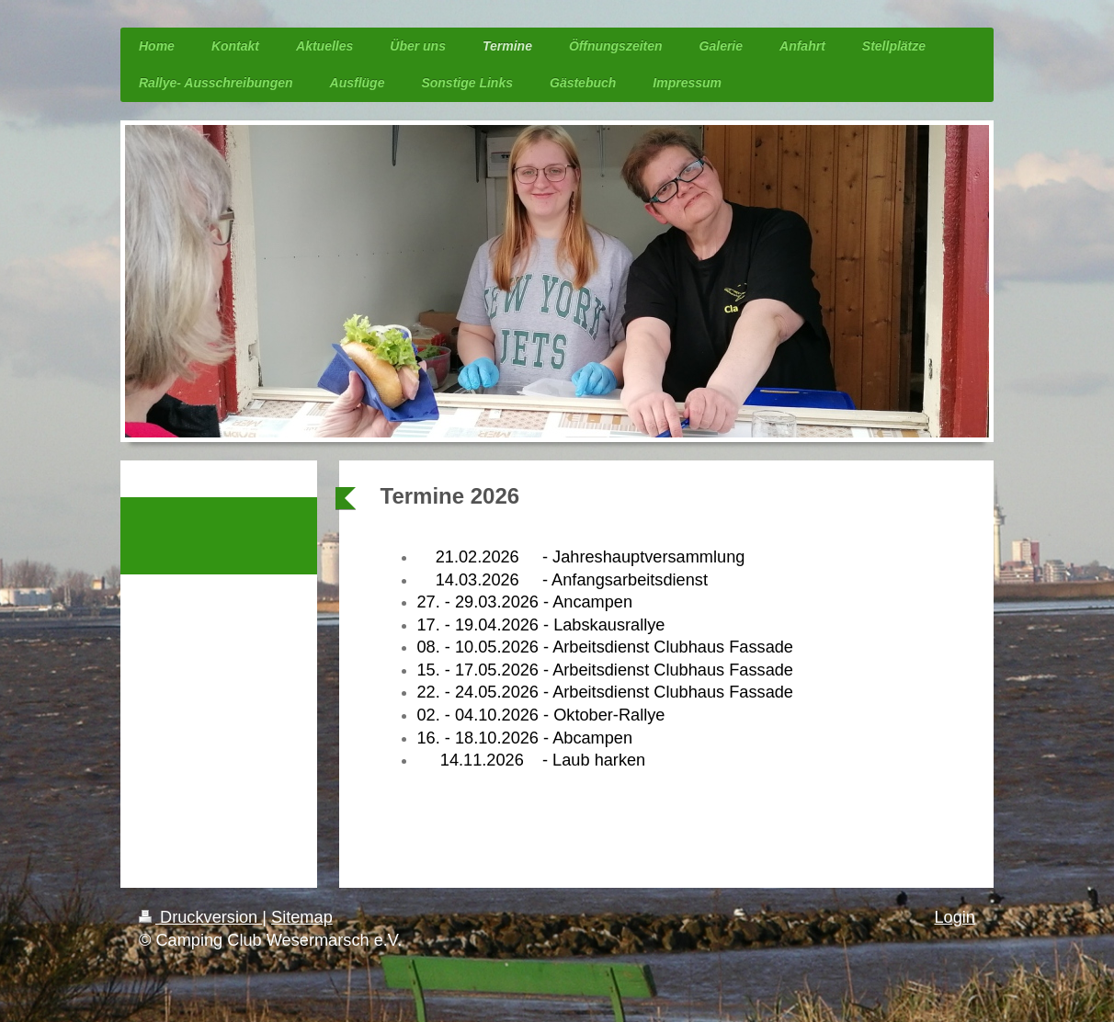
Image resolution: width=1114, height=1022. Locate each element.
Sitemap (302, 917)
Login (954, 917)
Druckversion (200, 917)
